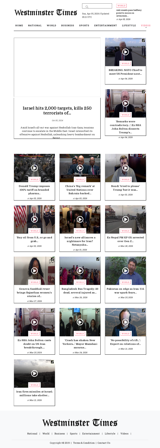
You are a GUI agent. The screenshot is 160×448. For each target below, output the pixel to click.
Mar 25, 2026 (127, 297)
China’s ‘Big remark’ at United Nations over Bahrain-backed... (80, 190)
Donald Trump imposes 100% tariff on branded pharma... (34, 190)
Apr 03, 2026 (35, 198)
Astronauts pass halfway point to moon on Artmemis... (128, 13)
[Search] (97, 5)
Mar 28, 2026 (126, 246)
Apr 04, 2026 (127, 78)
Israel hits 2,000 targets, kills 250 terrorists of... (57, 110)
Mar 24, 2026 (81, 352)
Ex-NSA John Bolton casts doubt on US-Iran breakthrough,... (34, 344)
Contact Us (104, 442)
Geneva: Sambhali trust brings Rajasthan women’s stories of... (34, 293)
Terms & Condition (84, 442)
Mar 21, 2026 (127, 348)
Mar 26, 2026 (81, 297)
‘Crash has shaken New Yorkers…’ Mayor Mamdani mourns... (79, 344)
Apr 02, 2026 (35, 246)
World (121, 5)
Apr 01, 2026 (81, 249)
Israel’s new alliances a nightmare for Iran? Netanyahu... (79, 241)
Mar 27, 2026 (35, 301)
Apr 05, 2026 (124, 19)
